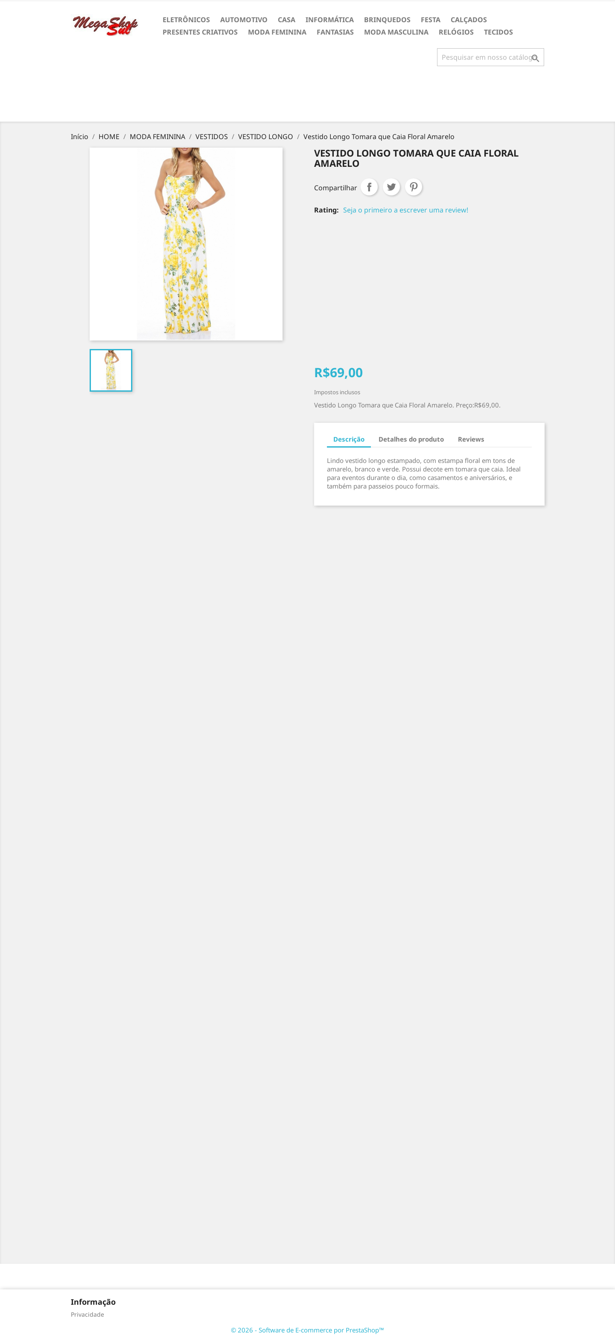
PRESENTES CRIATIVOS (200, 32)
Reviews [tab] (471, 439)
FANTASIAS (335, 32)
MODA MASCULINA (396, 32)
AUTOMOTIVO (244, 19)
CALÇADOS (469, 19)
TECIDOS (498, 32)
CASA (286, 19)
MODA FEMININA (277, 32)
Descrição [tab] (348, 439)
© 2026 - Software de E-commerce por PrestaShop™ (307, 1330)
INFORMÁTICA (330, 19)
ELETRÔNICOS (186, 19)
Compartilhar (369, 186)
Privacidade (87, 1314)
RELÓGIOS (456, 32)
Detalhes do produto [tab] (411, 439)
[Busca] (490, 57)
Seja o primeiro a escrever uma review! (405, 210)
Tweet (391, 186)
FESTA (430, 19)
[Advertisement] (308, 97)
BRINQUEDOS (387, 19)
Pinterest (413, 186)
